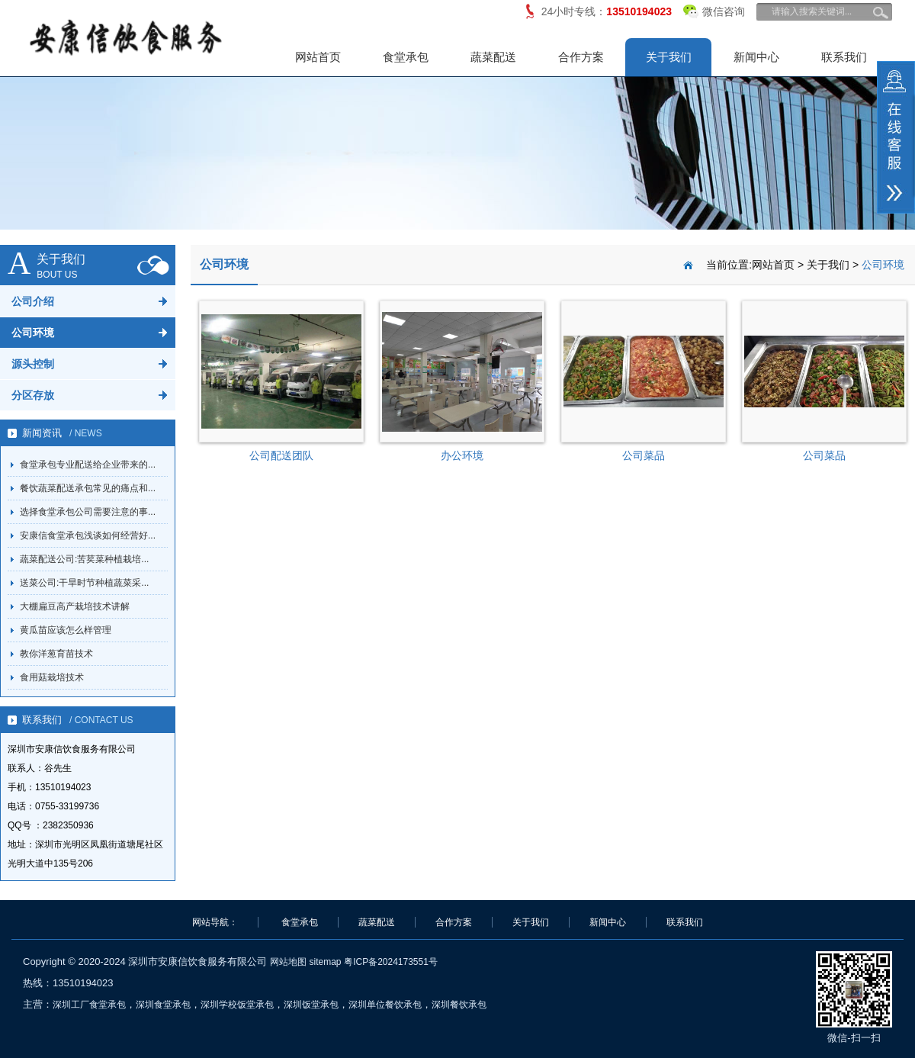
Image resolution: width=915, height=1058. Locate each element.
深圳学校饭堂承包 (237, 1004)
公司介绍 (32, 301)
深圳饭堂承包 (311, 1004)
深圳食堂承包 (163, 1004)
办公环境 (462, 455)
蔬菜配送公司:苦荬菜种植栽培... (84, 559)
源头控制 (32, 364)
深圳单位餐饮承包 (385, 1004)
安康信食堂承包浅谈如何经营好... (88, 535)
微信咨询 (714, 9)
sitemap (325, 962)
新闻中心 (756, 56)
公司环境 (32, 332)
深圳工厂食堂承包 (89, 1004)
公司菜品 (643, 455)
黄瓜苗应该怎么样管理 (65, 630)
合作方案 (581, 56)
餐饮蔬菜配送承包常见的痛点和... (88, 488)
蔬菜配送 (493, 56)
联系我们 (844, 56)
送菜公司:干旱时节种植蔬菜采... (84, 582)
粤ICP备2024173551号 (391, 962)
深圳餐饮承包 (459, 1004)
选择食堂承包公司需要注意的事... (88, 511)
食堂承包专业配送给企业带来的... (88, 464)
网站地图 (288, 962)
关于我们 (669, 56)
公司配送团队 (281, 455)
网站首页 (318, 56)
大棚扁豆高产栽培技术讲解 (75, 606)
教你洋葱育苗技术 (56, 653)
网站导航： (215, 922)
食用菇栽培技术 (52, 677)
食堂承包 (406, 56)
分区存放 (32, 395)
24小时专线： (606, 11)
